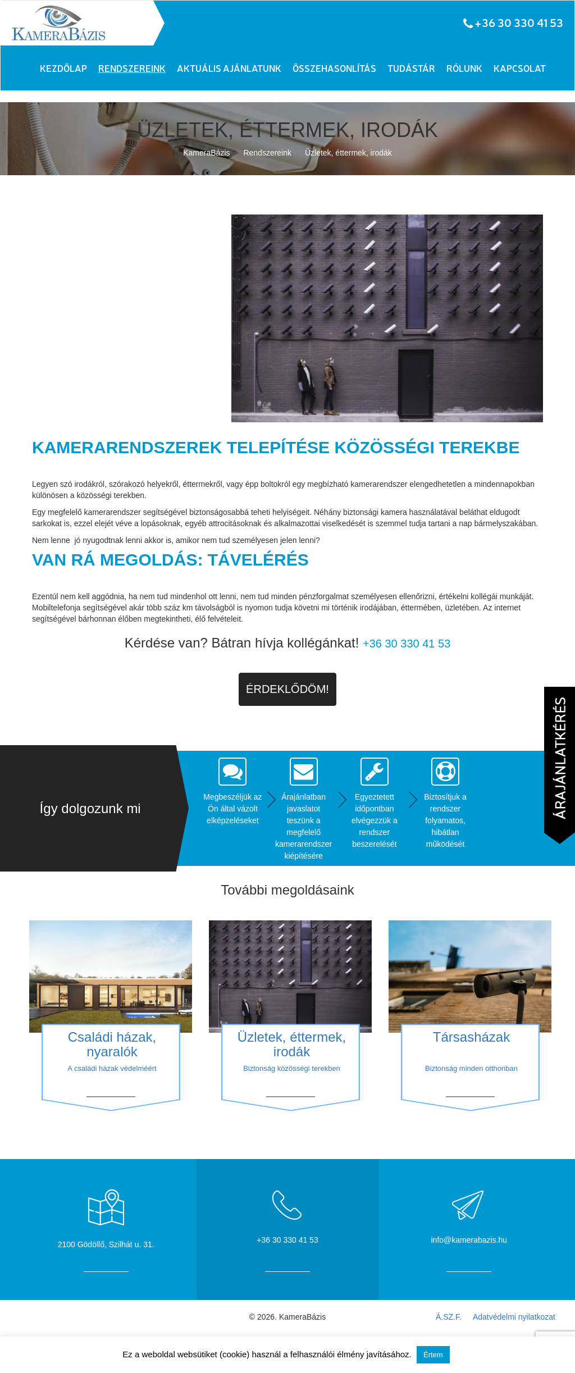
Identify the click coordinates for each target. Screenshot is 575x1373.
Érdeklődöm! (287, 689)
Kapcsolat (520, 68)
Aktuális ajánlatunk (229, 68)
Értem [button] (433, 1355)
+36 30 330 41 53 (518, 22)
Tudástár (411, 68)
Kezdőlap (63, 68)
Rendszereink (132, 68)
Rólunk (464, 68)
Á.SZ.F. (449, 1316)
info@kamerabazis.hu (469, 1239)
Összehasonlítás (334, 68)
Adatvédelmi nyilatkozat (514, 1316)
